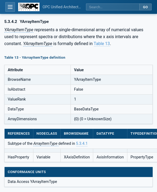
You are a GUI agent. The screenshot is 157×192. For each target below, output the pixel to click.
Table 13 (102, 43)
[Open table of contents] (10, 7)
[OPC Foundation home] (29, 7)
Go (145, 7)
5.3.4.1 (82, 143)
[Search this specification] (112, 7)
